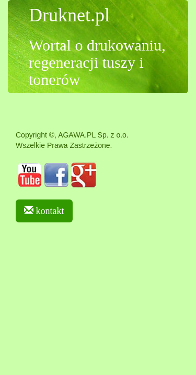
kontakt (44, 210)
